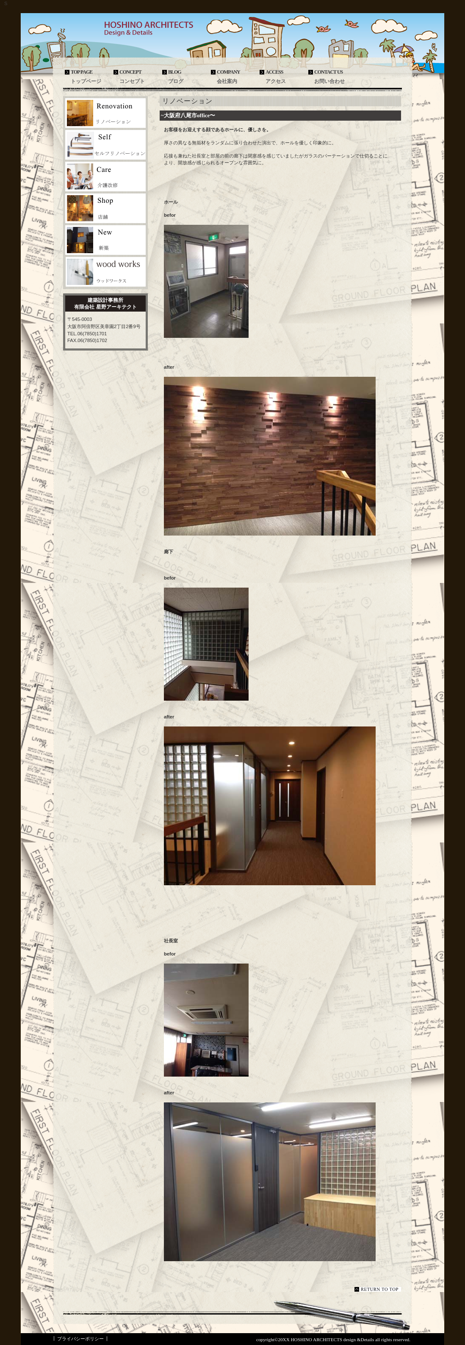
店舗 (105, 208)
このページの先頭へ (377, 1289)
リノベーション (105, 113)
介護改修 (105, 176)
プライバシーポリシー (80, 1338)
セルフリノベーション (105, 145)
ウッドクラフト (105, 272)
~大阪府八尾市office (185, 115)
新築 (105, 240)
